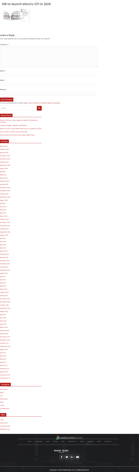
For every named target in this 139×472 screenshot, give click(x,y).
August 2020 (4, 311)
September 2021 (5, 270)
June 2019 (3, 356)
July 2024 (3, 172)
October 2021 (4, 267)
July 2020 (3, 314)
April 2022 (3, 248)
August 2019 (4, 349)
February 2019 (4, 368)
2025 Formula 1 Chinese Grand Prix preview (13, 132)
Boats (2, 392)
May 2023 (3, 210)
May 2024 (3, 175)
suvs (62, 441)
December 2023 (5, 187)
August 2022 (4, 235)
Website (3, 89)
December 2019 (5, 337)
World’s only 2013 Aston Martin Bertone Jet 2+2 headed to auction (21, 128)
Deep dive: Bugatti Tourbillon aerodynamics (13, 125)
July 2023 (3, 203)
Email (2, 80)
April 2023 (3, 213)
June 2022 (3, 241)
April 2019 (3, 362)
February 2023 (4, 219)
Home (29, 441)
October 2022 (4, 229)
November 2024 (5, 159)
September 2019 (5, 346)
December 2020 (5, 299)
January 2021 (4, 295)
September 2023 (5, 197)
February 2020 (4, 330)
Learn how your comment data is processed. (44, 103)
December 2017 (5, 378)
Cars (1, 396)
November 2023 (5, 191)
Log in (2, 420)
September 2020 (5, 308)
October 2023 (4, 194)
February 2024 (4, 181)
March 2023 (3, 216)
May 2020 (3, 321)
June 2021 (3, 280)
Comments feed (5, 426)
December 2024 (5, 156)
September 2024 (5, 165)
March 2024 (3, 178)
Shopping (91, 441)
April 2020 (3, 324)
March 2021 (3, 289)
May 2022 (3, 245)
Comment (4, 45)
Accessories (3, 389)
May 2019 (3, 359)
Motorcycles (4, 399)
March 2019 (3, 365)
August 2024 (4, 168)
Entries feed (3, 423)
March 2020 (3, 327)
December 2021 (5, 260)
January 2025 (4, 152)
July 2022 (3, 238)
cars (47, 441)
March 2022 (3, 251)
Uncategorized (4, 408)
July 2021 (3, 276)
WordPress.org (4, 429)
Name (3, 71)
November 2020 (5, 302)
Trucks (2, 405)
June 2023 (3, 206)
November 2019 (5, 340)
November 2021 (5, 264)
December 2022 (5, 222)
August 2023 (4, 200)
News (2, 402)
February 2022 (4, 254)
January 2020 (4, 334)
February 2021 (4, 292)
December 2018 (5, 375)
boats (82, 441)
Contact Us (107, 441)
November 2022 (5, 226)
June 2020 (3, 318)
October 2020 (4, 305)
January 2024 (4, 184)
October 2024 (4, 162)
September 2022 (5, 232)
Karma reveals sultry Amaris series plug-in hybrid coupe (17, 135)
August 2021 (4, 273)
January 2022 (4, 257)
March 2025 (3, 146)
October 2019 (4, 343)
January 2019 (4, 372)
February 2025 (4, 149)
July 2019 (3, 353)
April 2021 (3, 286)
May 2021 (3, 283)
